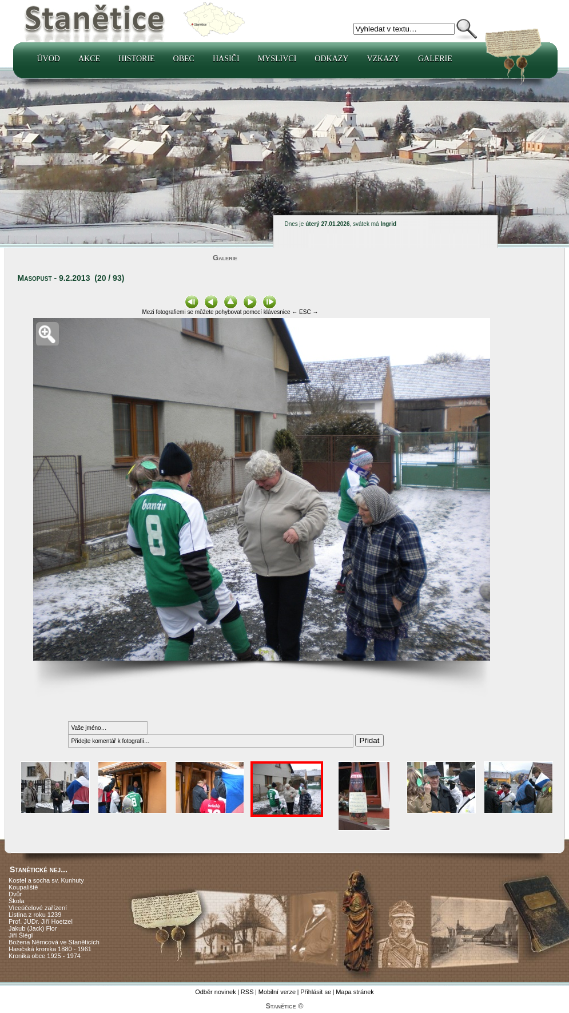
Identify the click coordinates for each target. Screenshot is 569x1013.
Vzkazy (383, 58)
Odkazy (331, 58)
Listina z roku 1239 (35, 914)
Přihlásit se (315, 991)
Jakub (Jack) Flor (33, 928)
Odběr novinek (215, 991)
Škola (17, 900)
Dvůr (15, 894)
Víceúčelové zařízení (38, 907)
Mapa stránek (355, 991)
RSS (247, 991)
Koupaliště (23, 887)
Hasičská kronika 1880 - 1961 (50, 949)
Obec (183, 58)
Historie (136, 58)
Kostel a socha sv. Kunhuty (46, 880)
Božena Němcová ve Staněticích (54, 942)
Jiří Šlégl (21, 935)
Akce (89, 58)
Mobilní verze (277, 991)
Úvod (48, 58)
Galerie (435, 58)
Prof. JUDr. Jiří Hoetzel (41, 921)
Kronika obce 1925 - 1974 (45, 955)
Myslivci (277, 58)
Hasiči (226, 58)
